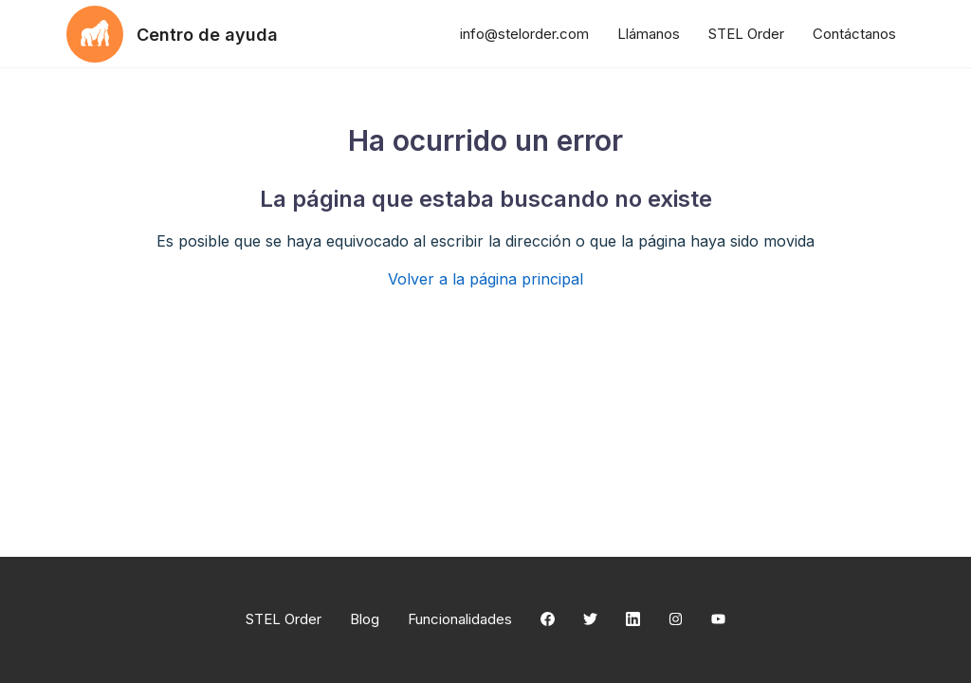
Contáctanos (854, 34)
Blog (364, 619)
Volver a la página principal (485, 278)
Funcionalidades (460, 619)
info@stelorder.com (524, 34)
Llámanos (648, 34)
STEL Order (746, 34)
